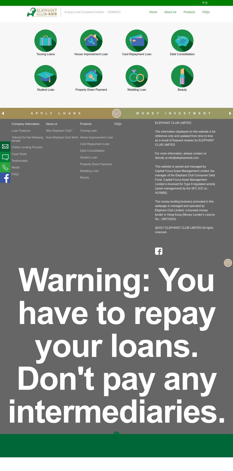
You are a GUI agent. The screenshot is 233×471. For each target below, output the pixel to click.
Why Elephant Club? (59, 130)
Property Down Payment (91, 89)
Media (16, 167)
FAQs (15, 174)
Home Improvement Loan (96, 137)
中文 (205, 2)
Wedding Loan (136, 89)
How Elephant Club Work (62, 137)
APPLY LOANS (57, 113)
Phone (5, 167)
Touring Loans (46, 54)
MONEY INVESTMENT (174, 113)
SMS (5, 157)
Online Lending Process (27, 147)
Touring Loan (88, 130)
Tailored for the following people (27, 139)
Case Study (19, 154)
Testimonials (20, 160)
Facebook (5, 177)
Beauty (182, 89)
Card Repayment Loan (136, 54)
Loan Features (21, 130)
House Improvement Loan (91, 54)
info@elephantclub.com (183, 157)
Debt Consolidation (182, 54)
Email (5, 146)
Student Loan (45, 89)
